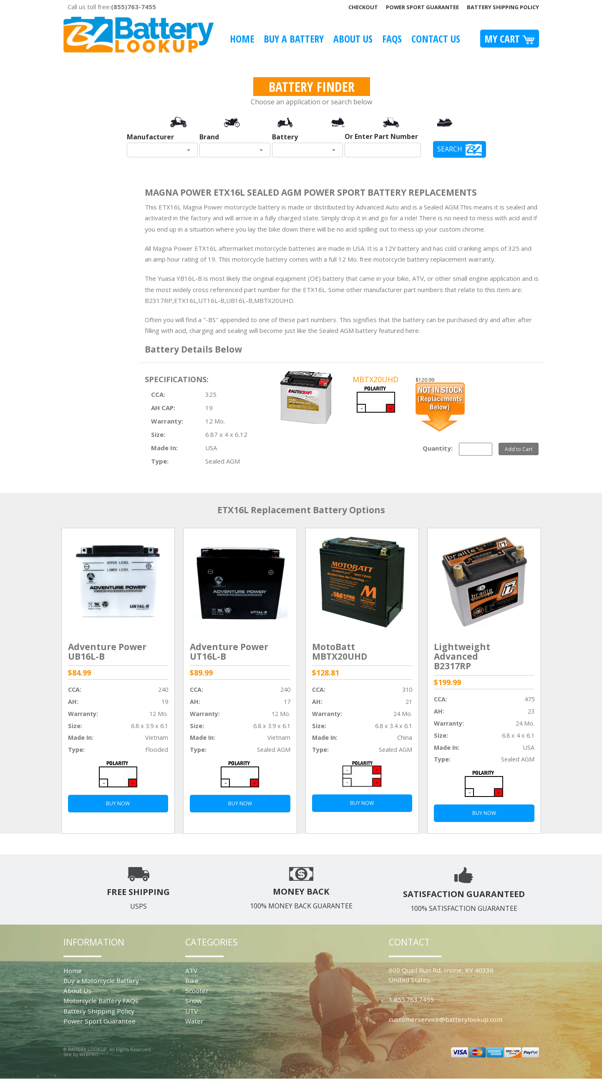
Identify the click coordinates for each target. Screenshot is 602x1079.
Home (242, 38)
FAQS (392, 38)
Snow (193, 1000)
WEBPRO (88, 1054)
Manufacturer (150, 136)
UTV (191, 1011)
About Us (353, 38)
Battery (285, 136)
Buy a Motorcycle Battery (101, 980)
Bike (192, 980)
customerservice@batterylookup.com (445, 1019)
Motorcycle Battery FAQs (101, 1000)
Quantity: (438, 448)
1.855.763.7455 (411, 999)
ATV (191, 970)
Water (194, 1021)
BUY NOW (118, 803)
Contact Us (435, 38)
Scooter (197, 990)
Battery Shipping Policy (503, 7)
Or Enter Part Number (381, 136)
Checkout (363, 7)
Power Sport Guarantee (422, 7)
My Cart (509, 38)
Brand (209, 136)
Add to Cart (518, 449)
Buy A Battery (294, 38)
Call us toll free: (112, 7)
